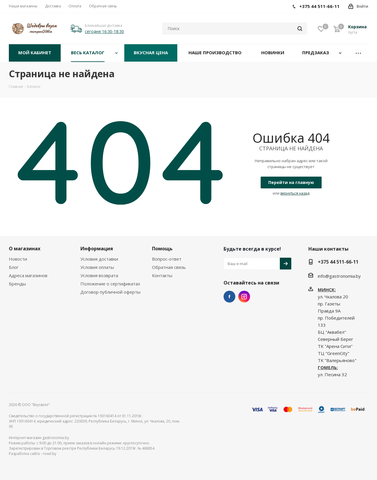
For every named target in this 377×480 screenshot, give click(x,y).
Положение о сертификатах (110, 284)
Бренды (17, 284)
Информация (96, 248)
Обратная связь (169, 267)
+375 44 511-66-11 (338, 262)
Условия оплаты (97, 267)
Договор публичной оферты (110, 292)
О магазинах (24, 248)
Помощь (162, 248)
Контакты (162, 275)
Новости (18, 259)
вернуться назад (294, 193)
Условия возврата (99, 275)
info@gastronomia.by (339, 276)
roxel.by (49, 453)
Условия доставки (99, 259)
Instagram (244, 297)
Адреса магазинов (28, 275)
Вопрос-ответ (166, 259)
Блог (14, 267)
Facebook (229, 297)
